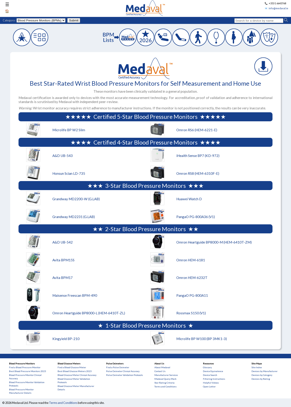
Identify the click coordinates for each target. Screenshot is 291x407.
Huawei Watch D (189, 199)
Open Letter (209, 386)
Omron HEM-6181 (190, 260)
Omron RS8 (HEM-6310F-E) (197, 173)
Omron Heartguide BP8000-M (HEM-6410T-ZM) (214, 242)
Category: (9, 20)
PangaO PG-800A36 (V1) (195, 217)
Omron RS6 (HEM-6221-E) (196, 130)
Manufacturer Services (166, 375)
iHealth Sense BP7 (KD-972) (197, 156)
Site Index (256, 367)
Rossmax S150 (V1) (191, 313)
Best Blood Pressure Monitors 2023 (27, 371)
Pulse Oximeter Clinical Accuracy (123, 371)
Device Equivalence (213, 371)
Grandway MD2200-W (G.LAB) (76, 199)
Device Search (210, 375)
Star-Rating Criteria (164, 382)
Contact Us (159, 371)
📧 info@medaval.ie (276, 8)
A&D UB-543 (62, 156)
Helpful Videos (211, 382)
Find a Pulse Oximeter (117, 367)
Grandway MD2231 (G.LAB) (73, 217)
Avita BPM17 (62, 278)
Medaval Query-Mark (165, 378)
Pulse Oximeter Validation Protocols (124, 375)
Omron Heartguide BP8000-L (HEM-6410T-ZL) (88, 313)
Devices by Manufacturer (264, 371)
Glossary (207, 367)
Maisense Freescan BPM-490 (74, 295)
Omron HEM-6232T (191, 278)
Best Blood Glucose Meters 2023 (75, 371)
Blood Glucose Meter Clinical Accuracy (77, 375)
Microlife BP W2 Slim (68, 130)
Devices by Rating (260, 378)
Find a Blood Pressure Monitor (24, 367)
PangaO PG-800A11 (192, 295)
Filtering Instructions (214, 378)
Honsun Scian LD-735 (68, 173)
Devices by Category (261, 375)
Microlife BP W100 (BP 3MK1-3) (201, 339)
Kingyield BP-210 (65, 339)
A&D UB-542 (62, 242)
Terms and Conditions (165, 386)
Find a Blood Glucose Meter (72, 367)
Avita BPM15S (63, 260)
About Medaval (162, 367)
